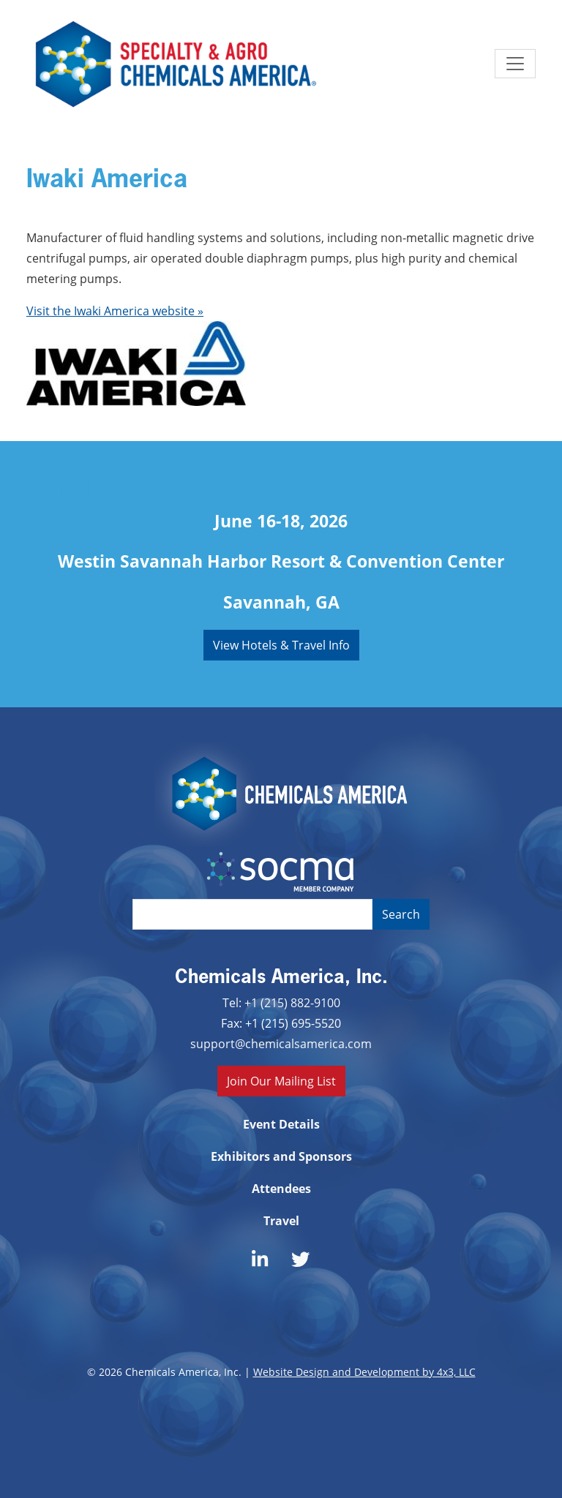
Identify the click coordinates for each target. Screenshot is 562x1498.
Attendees (281, 1189)
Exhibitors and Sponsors (281, 1156)
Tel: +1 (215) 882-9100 (281, 1002)
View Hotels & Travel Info (281, 644)
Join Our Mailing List (281, 1080)
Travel (281, 1221)
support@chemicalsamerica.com (281, 1043)
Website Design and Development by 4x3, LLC (364, 1372)
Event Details (281, 1124)
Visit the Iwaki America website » (114, 310)
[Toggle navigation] (515, 63)
